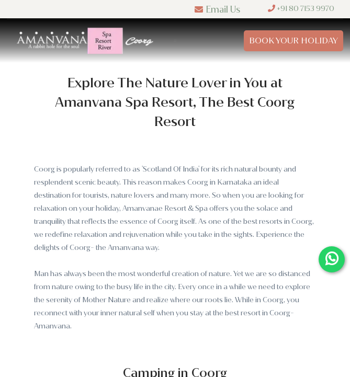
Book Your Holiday (293, 40)
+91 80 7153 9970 (301, 9)
